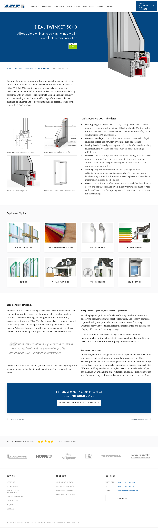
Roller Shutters (73, 6)
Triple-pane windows (65, 495)
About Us (11, 482)
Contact (110, 6)
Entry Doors (59, 6)
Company (100, 6)
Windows (35, 6)
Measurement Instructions (13, 492)
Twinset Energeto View (138, 420)
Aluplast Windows (64, 482)
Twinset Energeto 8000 (19, 420)
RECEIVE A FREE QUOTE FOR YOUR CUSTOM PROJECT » (79, 404)
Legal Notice (12, 501)
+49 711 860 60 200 (126, 482)
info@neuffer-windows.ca (128, 491)
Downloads (12, 487)
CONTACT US (122, 499)
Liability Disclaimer (15, 497)
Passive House (88, 6)
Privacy (10, 505)
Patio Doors (46, 6)
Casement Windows (65, 487)
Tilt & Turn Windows (65, 491)
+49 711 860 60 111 (126, 487)
